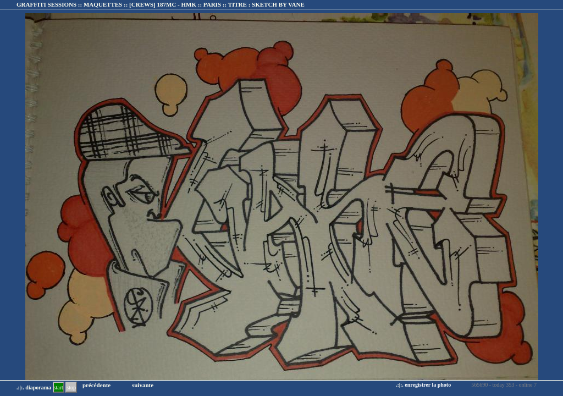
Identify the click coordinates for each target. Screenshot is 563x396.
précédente (96, 385)
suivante (142, 385)
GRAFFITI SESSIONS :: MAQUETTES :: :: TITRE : (160, 4)
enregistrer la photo (428, 385)
